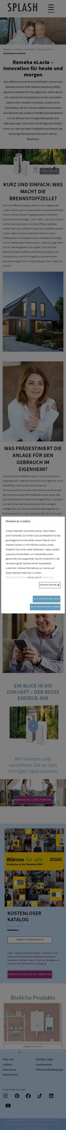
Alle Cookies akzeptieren (45, 607)
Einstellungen (48, 585)
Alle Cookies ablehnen (47, 599)
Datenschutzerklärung (16, 577)
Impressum (47, 577)
